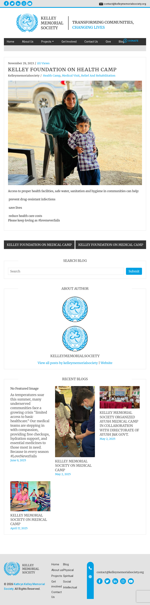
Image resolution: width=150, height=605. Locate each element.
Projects (56, 576)
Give (108, 41)
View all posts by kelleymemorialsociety (68, 363)
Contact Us (91, 41)
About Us (27, 41)
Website (106, 363)
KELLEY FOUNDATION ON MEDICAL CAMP (39, 245)
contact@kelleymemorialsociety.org (125, 3)
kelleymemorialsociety (23, 75)
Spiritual (68, 576)
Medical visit (71, 75)
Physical (68, 570)
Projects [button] (46, 41)
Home (10, 41)
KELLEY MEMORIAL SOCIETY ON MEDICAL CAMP (73, 465)
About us (57, 570)
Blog (121, 41)
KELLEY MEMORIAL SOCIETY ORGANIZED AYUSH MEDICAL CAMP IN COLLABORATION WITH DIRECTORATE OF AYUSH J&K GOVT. (119, 423)
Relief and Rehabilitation (98, 75)
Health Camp (52, 75)
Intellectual (70, 587)
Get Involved (69, 41)
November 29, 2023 (21, 63)
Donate (130, 40)
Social (67, 581)
